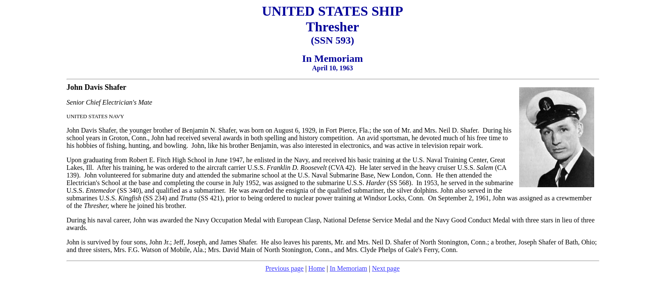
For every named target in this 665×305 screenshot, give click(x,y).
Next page (386, 268)
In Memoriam (348, 268)
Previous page (284, 268)
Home (316, 268)
